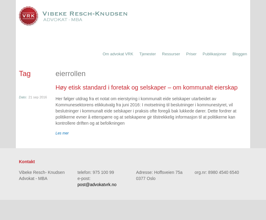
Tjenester (147, 54)
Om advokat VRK (117, 54)
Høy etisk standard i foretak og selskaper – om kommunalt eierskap (147, 87)
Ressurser (171, 54)
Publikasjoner (214, 54)
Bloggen (239, 54)
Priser (191, 54)
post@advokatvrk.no (97, 184)
